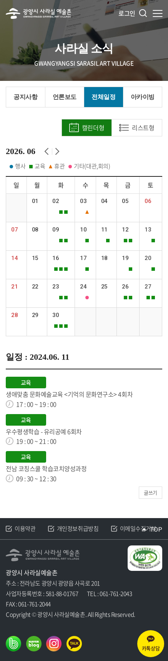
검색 (143, 13)
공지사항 (25, 97)
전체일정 (103, 97)
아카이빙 (143, 97)
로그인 (126, 13)
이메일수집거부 (138, 529)
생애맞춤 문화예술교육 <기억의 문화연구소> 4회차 (69, 394)
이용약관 (25, 529)
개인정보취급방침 (77, 529)
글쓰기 (150, 492)
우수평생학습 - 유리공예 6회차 (44, 432)
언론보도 (65, 97)
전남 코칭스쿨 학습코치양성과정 (46, 469)
